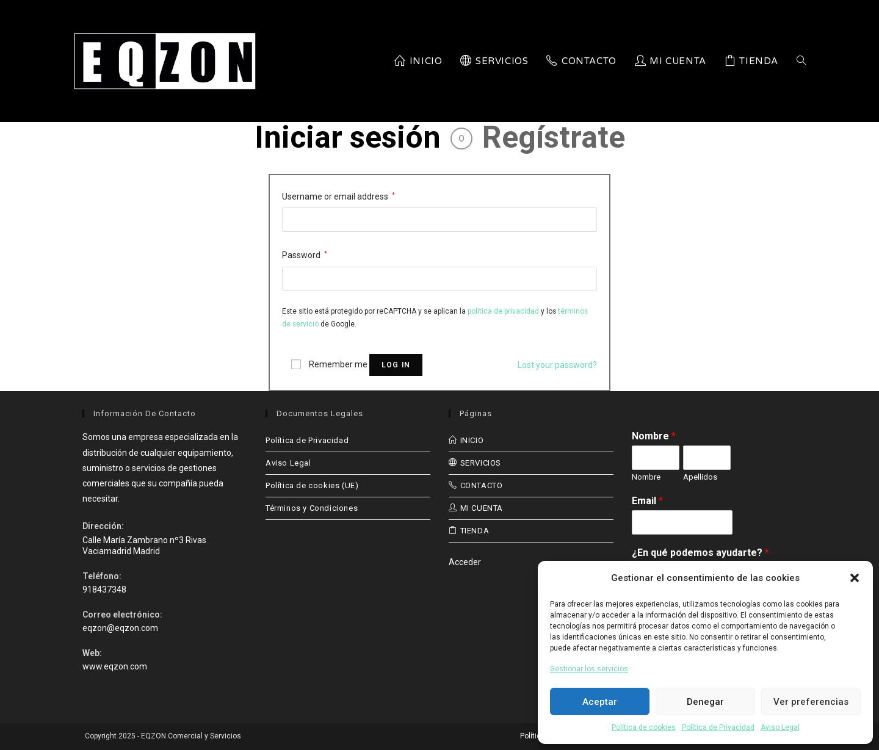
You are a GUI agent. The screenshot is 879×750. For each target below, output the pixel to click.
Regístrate (553, 137)
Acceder (465, 562)
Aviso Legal (780, 727)
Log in (396, 365)
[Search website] (801, 61)
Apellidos (700, 476)
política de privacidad (503, 311)
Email (647, 501)
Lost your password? (557, 365)
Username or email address (338, 196)
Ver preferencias (810, 701)
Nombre (654, 436)
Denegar (705, 701)
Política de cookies (644, 727)
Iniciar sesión (348, 137)
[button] (854, 578)
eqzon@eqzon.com (120, 628)
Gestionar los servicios (589, 669)
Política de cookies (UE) (312, 485)
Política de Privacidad (718, 727)
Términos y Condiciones (312, 508)
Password (304, 255)
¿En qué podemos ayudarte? (700, 552)
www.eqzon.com (114, 666)
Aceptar (599, 701)
